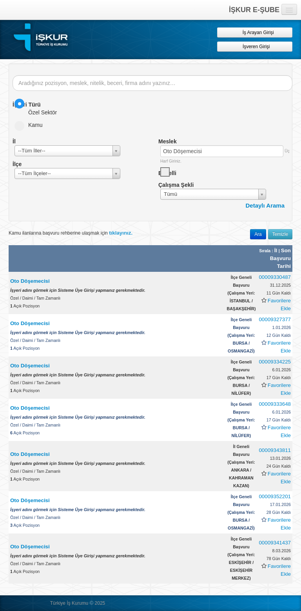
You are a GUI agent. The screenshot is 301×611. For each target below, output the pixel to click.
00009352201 (275, 496)
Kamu (31, 125)
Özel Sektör (38, 107)
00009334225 (275, 362)
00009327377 (275, 319)
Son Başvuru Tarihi (280, 258)
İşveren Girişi (255, 46)
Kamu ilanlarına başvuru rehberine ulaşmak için (70, 233)
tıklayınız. (120, 233)
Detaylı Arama (265, 205)
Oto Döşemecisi (30, 281)
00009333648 (275, 404)
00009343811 (275, 450)
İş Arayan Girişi (255, 32)
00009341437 (275, 543)
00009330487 (275, 277)
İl (276, 250)
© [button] (91, 603)
